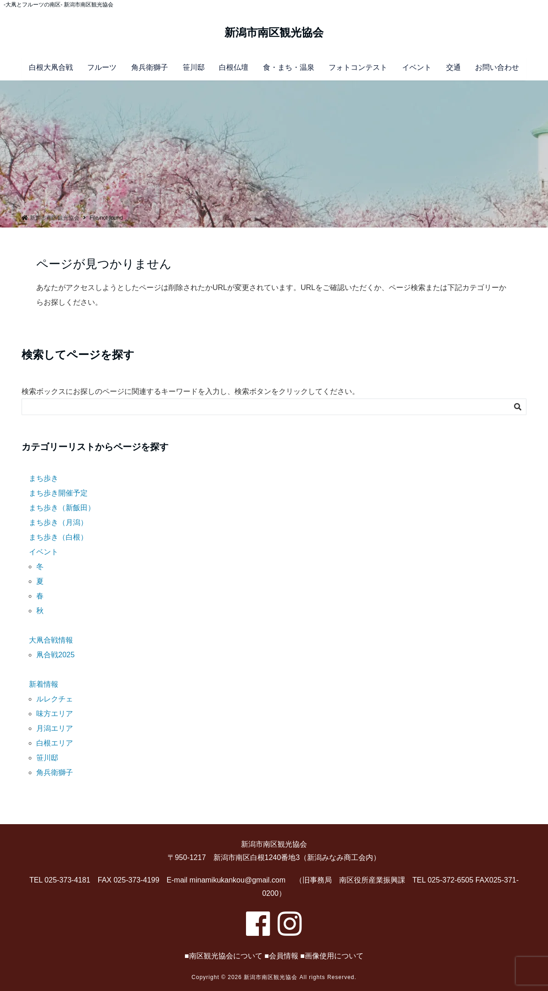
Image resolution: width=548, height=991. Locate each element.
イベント (416, 67)
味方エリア (54, 714)
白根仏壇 (233, 67)
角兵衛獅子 (149, 67)
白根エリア (54, 743)
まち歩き (43, 478)
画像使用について (334, 956)
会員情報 (283, 956)
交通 (453, 67)
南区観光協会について (226, 956)
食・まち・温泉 (288, 67)
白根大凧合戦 (51, 67)
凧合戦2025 (55, 655)
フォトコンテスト (358, 67)
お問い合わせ (497, 67)
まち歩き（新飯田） (62, 508)
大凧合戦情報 (51, 640)
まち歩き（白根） (58, 537)
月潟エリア (54, 728)
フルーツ (102, 67)
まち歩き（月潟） (58, 522)
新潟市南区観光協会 (274, 32)
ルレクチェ (54, 699)
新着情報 (43, 684)
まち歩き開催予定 (58, 493)
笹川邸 (194, 67)
